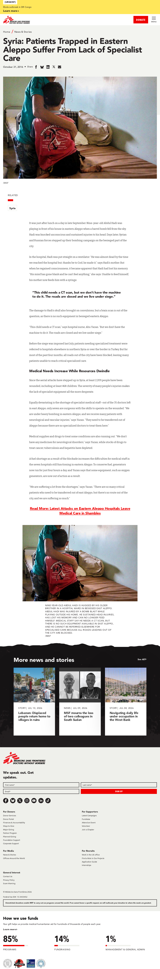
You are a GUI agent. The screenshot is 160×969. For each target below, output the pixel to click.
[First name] (41, 784)
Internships (86, 865)
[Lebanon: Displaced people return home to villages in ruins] (34, 702)
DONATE (140, 19)
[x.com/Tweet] (19, 800)
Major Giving (8, 829)
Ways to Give (8, 826)
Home (6, 31)
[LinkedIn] (41, 800)
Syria (12, 208)
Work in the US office (91, 855)
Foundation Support (11, 840)
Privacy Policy (9, 880)
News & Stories (23, 31)
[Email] (41, 791)
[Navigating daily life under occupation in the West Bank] (125, 702)
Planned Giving (9, 836)
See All (141, 659)
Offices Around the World (14, 858)
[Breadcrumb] (80, 31)
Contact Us (7, 876)
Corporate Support (11, 843)
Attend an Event (88, 822)
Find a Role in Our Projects (93, 858)
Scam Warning (9, 883)
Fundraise (86, 819)
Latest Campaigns (89, 815)
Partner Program (10, 833)
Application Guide (89, 862)
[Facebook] (5, 800)
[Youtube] (34, 800)
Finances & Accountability (14, 822)
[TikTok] (48, 800)
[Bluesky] (12, 800)
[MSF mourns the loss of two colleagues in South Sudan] (80, 702)
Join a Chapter (88, 829)
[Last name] (119, 784)
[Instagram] (27, 800)
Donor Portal (8, 819)
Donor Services (9, 815)
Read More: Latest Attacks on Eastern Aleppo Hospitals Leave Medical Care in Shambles (80, 510)
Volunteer (86, 826)
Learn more (10, 10)
